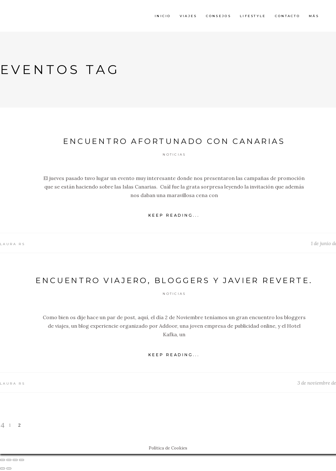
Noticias (174, 154)
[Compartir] (8, 460)
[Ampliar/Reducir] (21, 460)
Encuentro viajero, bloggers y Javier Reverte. (173, 280)
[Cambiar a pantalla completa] (15, 460)
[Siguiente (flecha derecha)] (8, 468)
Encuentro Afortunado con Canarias (174, 141)
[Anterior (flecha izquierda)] (2, 468)
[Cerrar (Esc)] (2, 460)
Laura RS (12, 244)
